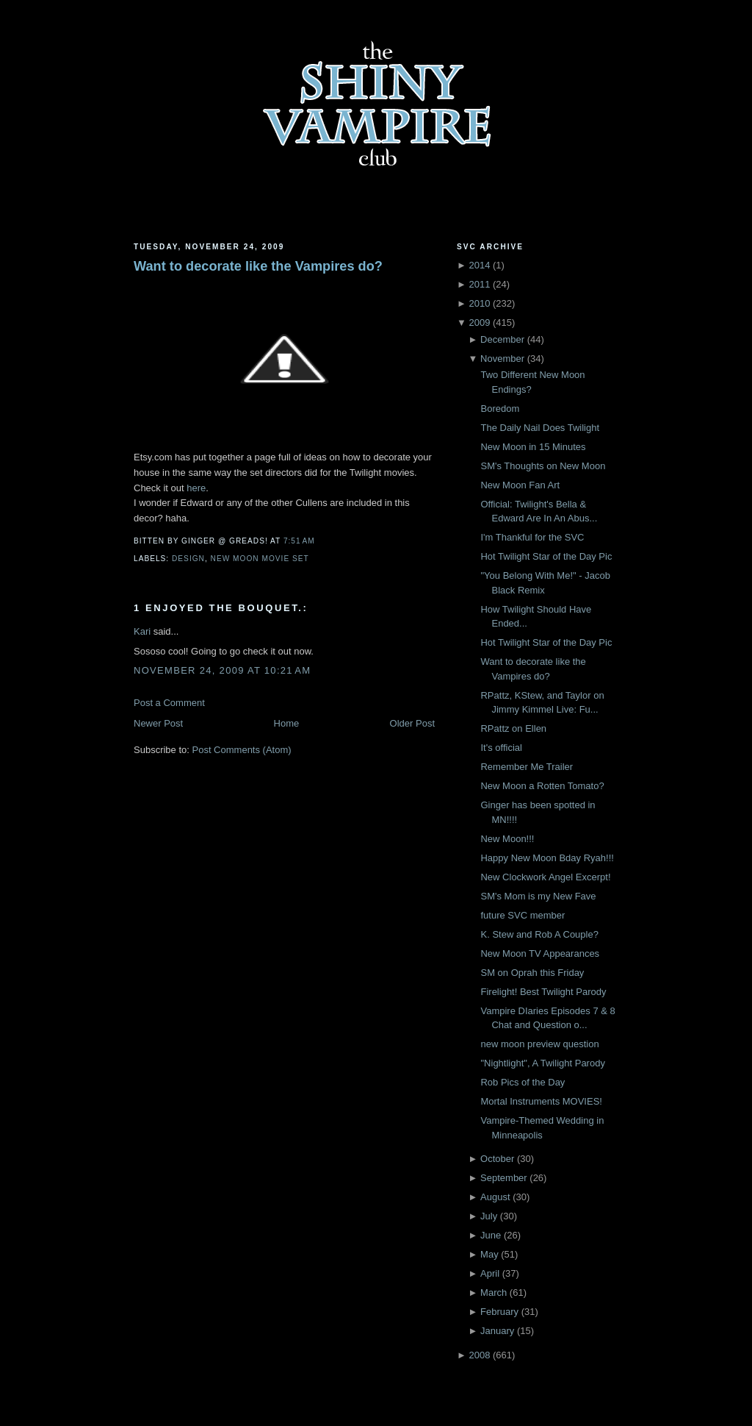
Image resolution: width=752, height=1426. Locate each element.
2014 (479, 265)
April (489, 1273)
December (502, 339)
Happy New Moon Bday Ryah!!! (546, 857)
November (502, 358)
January (497, 1330)
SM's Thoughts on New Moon (542, 465)
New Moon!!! (507, 838)
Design (188, 559)
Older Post (412, 723)
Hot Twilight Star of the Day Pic (546, 556)
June (490, 1235)
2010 (479, 303)
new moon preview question (539, 1043)
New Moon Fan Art (520, 485)
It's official (500, 747)
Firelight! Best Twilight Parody (543, 991)
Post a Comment (169, 702)
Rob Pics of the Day (522, 1082)
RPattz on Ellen (513, 728)
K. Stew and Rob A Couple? (539, 934)
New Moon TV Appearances (539, 953)
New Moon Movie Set (260, 559)
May (489, 1254)
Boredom (499, 408)
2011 (479, 284)
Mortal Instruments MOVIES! (540, 1101)
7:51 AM (299, 541)
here (196, 487)
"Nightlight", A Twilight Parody (542, 1063)
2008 (479, 1355)
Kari (142, 631)
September (503, 1177)
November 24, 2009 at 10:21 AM (222, 670)
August (495, 1196)
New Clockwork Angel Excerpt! (545, 877)
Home (287, 723)
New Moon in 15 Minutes (532, 446)
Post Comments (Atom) (242, 749)
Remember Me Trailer (526, 766)
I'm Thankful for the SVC (532, 537)
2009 (479, 322)
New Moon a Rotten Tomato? (542, 785)
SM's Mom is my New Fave (538, 896)
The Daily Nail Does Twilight (539, 427)
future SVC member (522, 915)
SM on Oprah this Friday (532, 972)
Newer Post (158, 723)
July (488, 1216)
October (497, 1158)
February (499, 1311)
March (493, 1292)
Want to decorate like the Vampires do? (258, 266)
